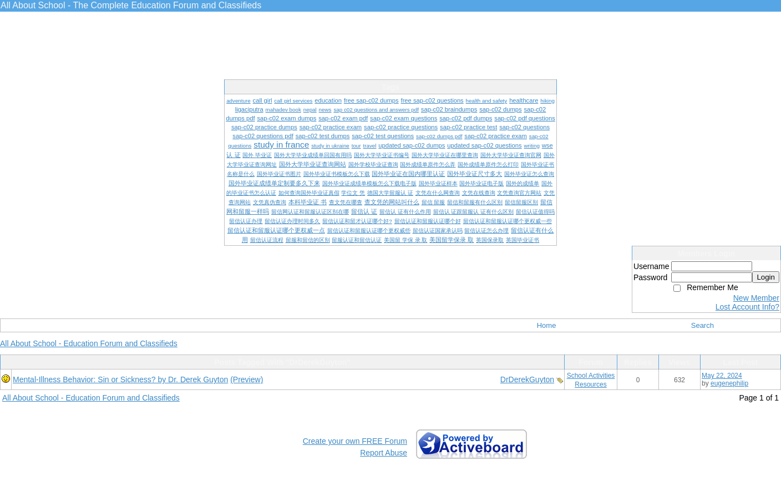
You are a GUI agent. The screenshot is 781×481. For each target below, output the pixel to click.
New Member (756, 297)
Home (546, 325)
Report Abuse (383, 452)
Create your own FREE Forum (355, 441)
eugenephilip (729, 383)
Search (702, 325)
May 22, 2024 (722, 375)
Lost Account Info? (747, 306)
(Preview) (246, 379)
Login (766, 277)
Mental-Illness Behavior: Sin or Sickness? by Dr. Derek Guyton (120, 379)
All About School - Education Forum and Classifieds (89, 343)
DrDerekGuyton (527, 379)
